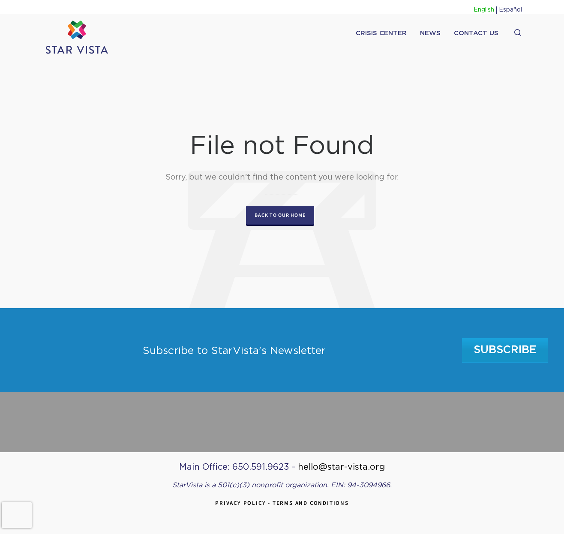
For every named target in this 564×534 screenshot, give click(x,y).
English (484, 10)
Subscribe (505, 350)
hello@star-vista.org (341, 467)
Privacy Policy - (244, 503)
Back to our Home (280, 215)
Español (510, 10)
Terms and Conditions (311, 503)
